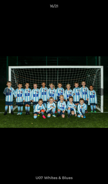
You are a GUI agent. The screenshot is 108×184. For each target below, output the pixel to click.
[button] (102, 7)
